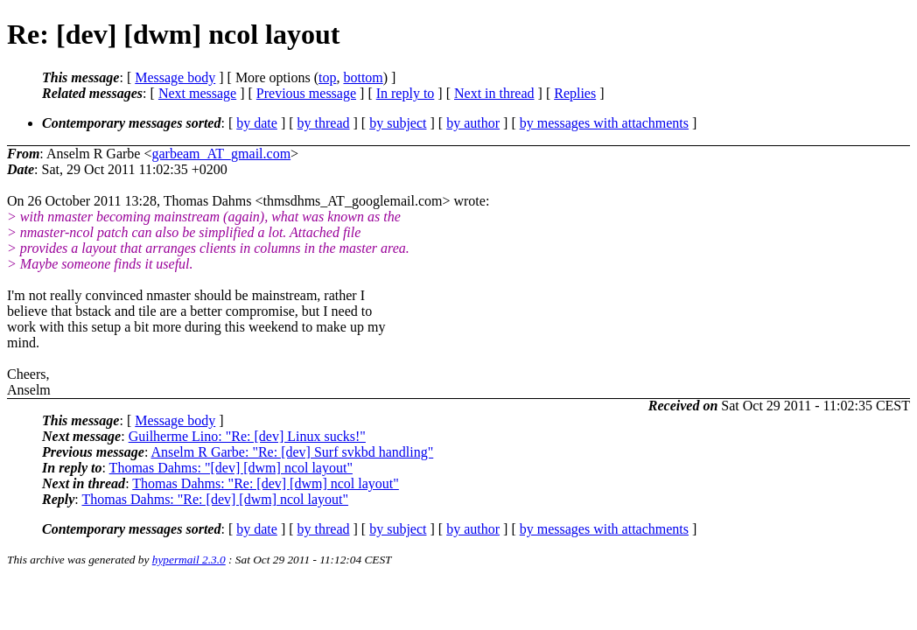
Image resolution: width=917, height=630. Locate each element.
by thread (324, 123)
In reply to (405, 93)
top (327, 77)
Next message (197, 93)
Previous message (306, 93)
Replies (575, 93)
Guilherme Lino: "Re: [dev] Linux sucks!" (247, 436)
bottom (362, 77)
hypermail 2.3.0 (189, 559)
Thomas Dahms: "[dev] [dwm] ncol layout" (231, 467)
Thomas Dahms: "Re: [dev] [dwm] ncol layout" (265, 483)
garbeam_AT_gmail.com (220, 153)
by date (256, 123)
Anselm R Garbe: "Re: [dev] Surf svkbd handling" (291, 451)
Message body (175, 77)
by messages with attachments (604, 123)
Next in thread (494, 93)
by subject (397, 123)
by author (473, 123)
